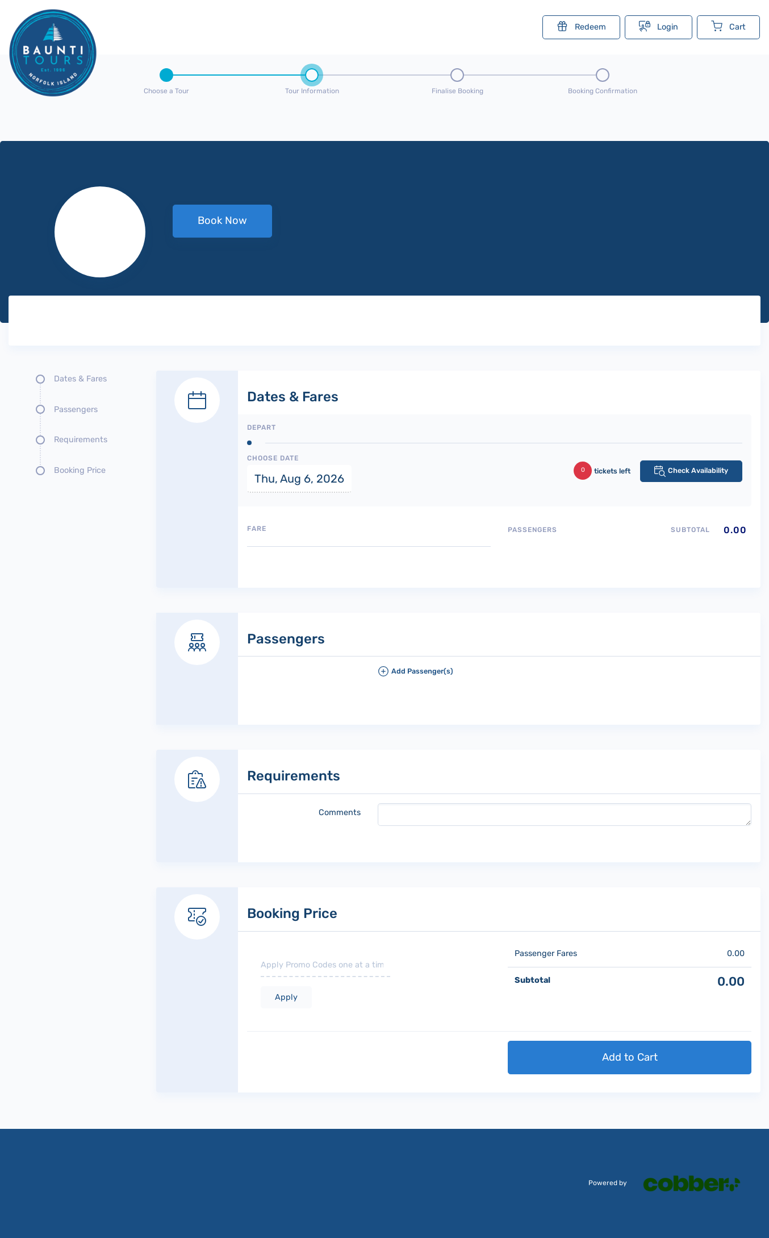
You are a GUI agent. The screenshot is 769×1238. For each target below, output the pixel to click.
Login (658, 26)
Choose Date (273, 458)
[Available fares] (369, 562)
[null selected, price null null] (384, 231)
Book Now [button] (222, 220)
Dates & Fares (80, 379)
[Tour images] (567, 322)
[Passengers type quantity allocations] (629, 549)
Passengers (76, 409)
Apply (286, 997)
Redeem (581, 26)
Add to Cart (630, 1057)
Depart (261, 427)
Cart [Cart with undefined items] (728, 26)
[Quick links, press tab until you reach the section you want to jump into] (74, 429)
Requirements (80, 439)
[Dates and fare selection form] (458, 467)
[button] (565, 676)
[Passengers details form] (458, 656)
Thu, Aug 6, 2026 (299, 478)
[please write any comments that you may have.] (565, 814)
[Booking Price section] (458, 977)
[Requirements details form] (458, 793)
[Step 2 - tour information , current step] (311, 79)
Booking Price (80, 470)
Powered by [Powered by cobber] (671, 1183)
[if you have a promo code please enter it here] (325, 965)
